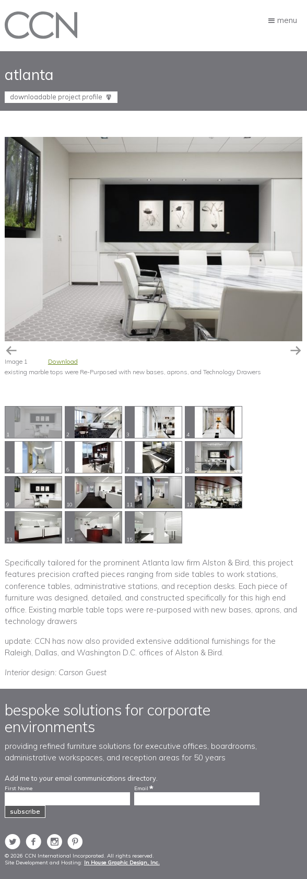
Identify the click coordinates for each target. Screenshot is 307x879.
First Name (18, 788)
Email (141, 788)
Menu (287, 19)
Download (63, 361)
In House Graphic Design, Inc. (122, 862)
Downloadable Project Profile (57, 96)
